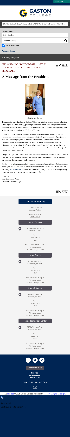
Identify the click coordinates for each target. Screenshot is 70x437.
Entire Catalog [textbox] (8, 35)
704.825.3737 (35, 303)
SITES (51, 2)
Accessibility (34, 378)
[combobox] (35, 24)
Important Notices (35, 368)
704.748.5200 (35, 270)
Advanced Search (8, 51)
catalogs (10, 394)
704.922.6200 (35, 237)
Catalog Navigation (11, 57)
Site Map (34, 373)
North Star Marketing (35, 387)
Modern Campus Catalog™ (54, 394)
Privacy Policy (34, 375)
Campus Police (35, 210)
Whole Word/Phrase (12, 45)
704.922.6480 (35, 217)
